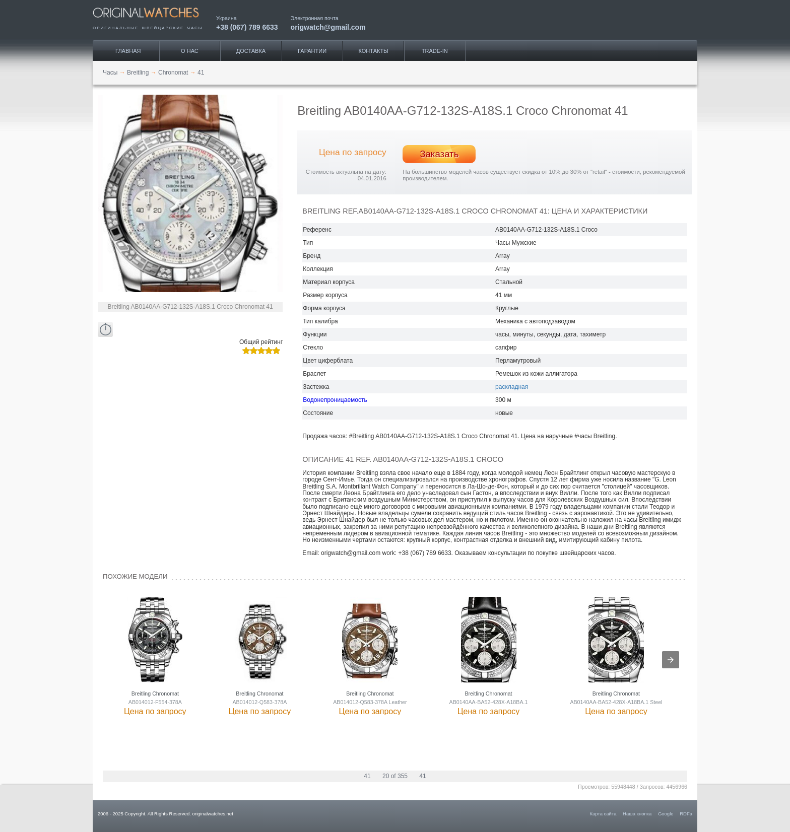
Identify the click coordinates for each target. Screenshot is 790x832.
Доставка (251, 51)
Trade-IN (435, 51)
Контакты (373, 51)
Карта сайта (603, 813)
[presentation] (670, 659)
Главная (128, 51)
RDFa (686, 813)
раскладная (511, 386)
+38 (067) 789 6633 (247, 27)
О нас (190, 51)
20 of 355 (395, 776)
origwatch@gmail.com (328, 27)
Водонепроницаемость (335, 399)
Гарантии (312, 51)
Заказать (439, 154)
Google (666, 813)
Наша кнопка (637, 813)
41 (367, 776)
